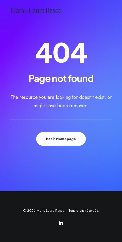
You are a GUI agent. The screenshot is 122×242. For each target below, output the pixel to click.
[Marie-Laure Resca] (40, 10)
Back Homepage (61, 139)
